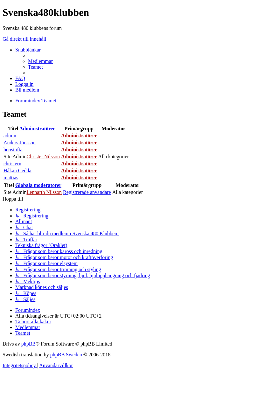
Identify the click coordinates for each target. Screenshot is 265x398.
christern (12, 163)
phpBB (28, 344)
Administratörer (37, 128)
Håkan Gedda (17, 170)
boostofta (13, 149)
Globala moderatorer (38, 185)
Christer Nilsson (42, 156)
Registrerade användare (87, 192)
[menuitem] (40, 61)
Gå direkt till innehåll (24, 39)
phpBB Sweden (66, 354)
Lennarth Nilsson (44, 192)
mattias (10, 177)
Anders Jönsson (19, 142)
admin (9, 135)
